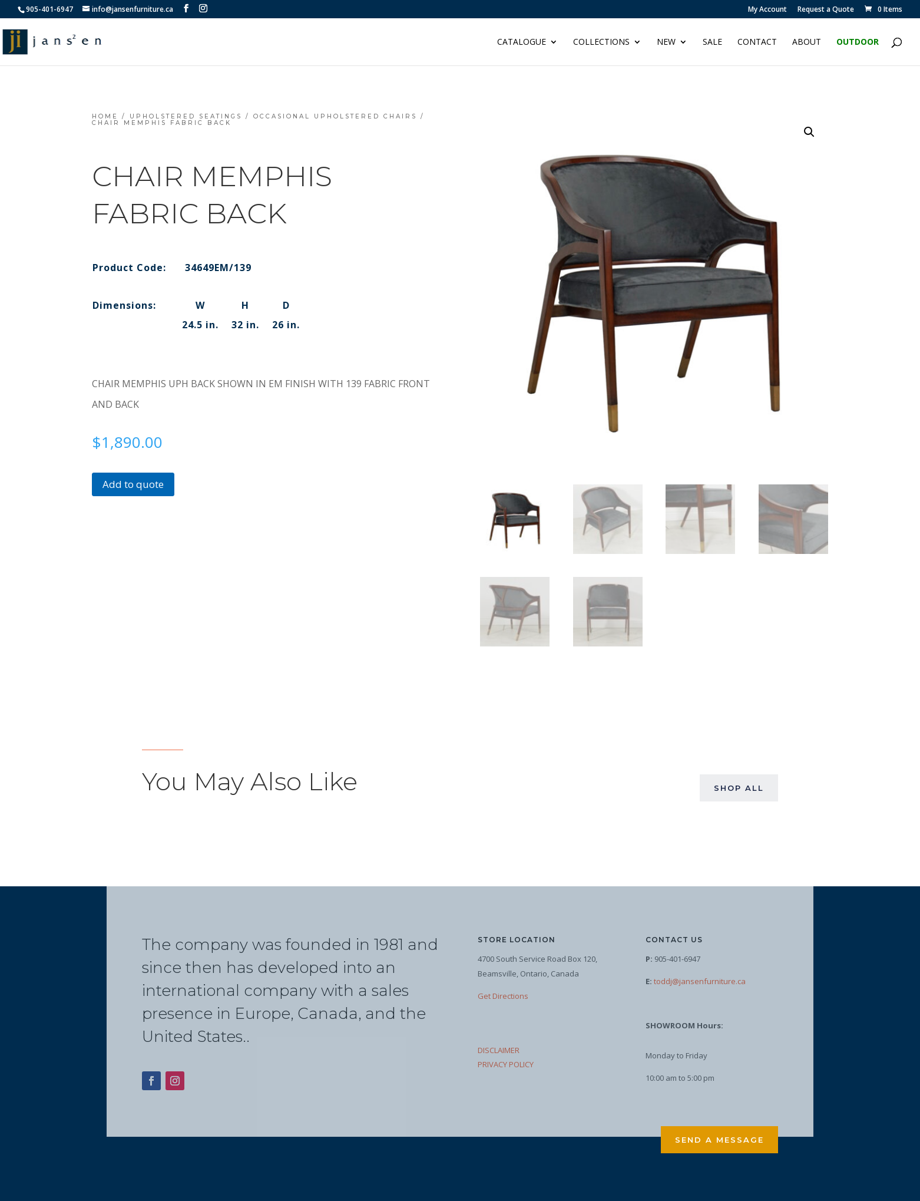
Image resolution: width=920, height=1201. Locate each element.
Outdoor (857, 42)
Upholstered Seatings (186, 116)
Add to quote (133, 484)
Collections (601, 42)
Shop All (739, 788)
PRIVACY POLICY (506, 1064)
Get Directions (503, 996)
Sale (712, 42)
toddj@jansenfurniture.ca (700, 981)
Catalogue (521, 42)
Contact (757, 42)
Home (105, 116)
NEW (666, 42)
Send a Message (719, 1139)
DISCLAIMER (498, 1050)
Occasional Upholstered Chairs (335, 116)
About (806, 42)
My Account (767, 10)
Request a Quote (825, 10)
